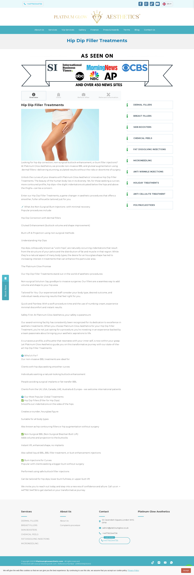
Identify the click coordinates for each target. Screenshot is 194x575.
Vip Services (68, 30)
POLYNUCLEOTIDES (144, 205)
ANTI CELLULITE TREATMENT (149, 194)
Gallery (82, 30)
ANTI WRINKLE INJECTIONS (148, 171)
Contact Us (149, 30)
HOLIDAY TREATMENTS (146, 183)
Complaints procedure (70, 525)
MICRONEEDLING (142, 160)
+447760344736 (109, 539)
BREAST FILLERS (142, 116)
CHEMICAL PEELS (142, 138)
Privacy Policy (133, 570)
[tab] (33, 95)
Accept (186, 570)
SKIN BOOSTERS (142, 127)
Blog (137, 30)
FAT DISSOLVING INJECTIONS (149, 149)
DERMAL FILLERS (142, 105)
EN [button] (167, 4)
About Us (39, 30)
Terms (126, 30)
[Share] (4, 291)
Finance (94, 30)
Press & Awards (111, 30)
